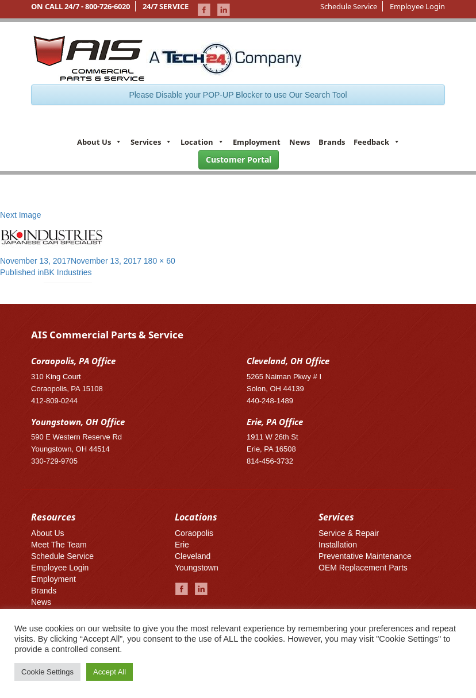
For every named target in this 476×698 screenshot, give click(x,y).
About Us (99, 142)
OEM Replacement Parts (363, 567)
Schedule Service (348, 6)
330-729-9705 (54, 461)
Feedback (377, 142)
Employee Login (417, 6)
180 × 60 (159, 260)
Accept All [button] (109, 672)
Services (151, 142)
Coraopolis (194, 533)
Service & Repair (348, 533)
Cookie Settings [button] (47, 672)
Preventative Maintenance (365, 556)
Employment (257, 142)
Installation (337, 544)
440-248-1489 (270, 400)
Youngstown (196, 567)
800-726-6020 (107, 6)
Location (202, 142)
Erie (182, 544)
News (299, 142)
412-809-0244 (54, 400)
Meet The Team (59, 544)
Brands (331, 142)
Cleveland (192, 556)
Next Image (20, 214)
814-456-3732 (270, 461)
